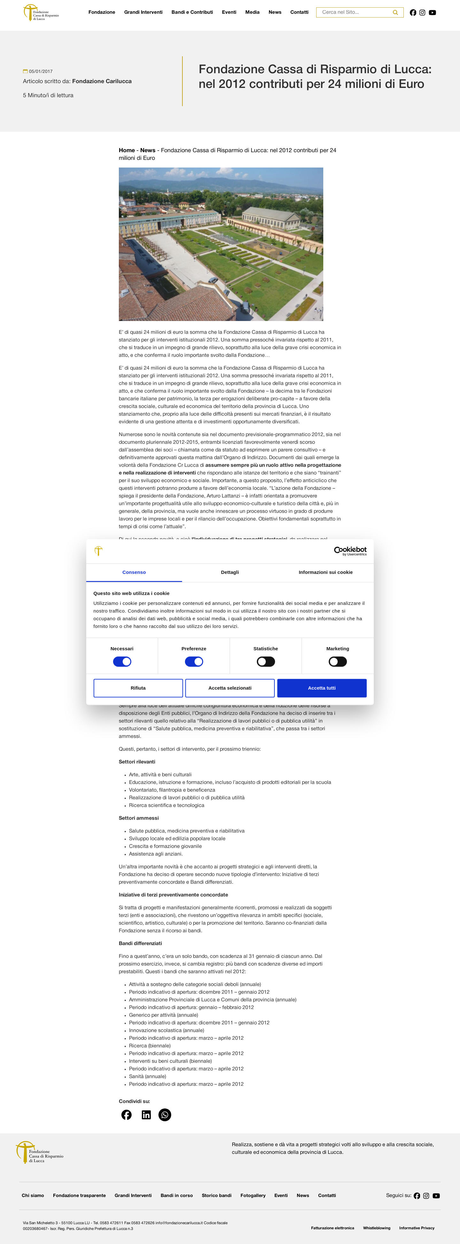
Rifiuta (138, 688)
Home (127, 150)
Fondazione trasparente (79, 1196)
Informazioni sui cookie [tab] (326, 572)
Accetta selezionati (229, 688)
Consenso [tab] (134, 572)
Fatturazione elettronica (332, 1228)
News (275, 12)
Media (252, 12)
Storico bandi (217, 1196)
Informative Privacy (416, 1228)
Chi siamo (33, 1196)
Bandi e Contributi (192, 12)
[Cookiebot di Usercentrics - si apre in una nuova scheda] (339, 551)
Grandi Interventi (143, 12)
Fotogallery (253, 1196)
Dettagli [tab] (230, 572)
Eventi (229, 12)
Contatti (299, 12)
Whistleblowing (376, 1228)
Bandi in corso (177, 1196)
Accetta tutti (322, 688)
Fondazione (101, 12)
